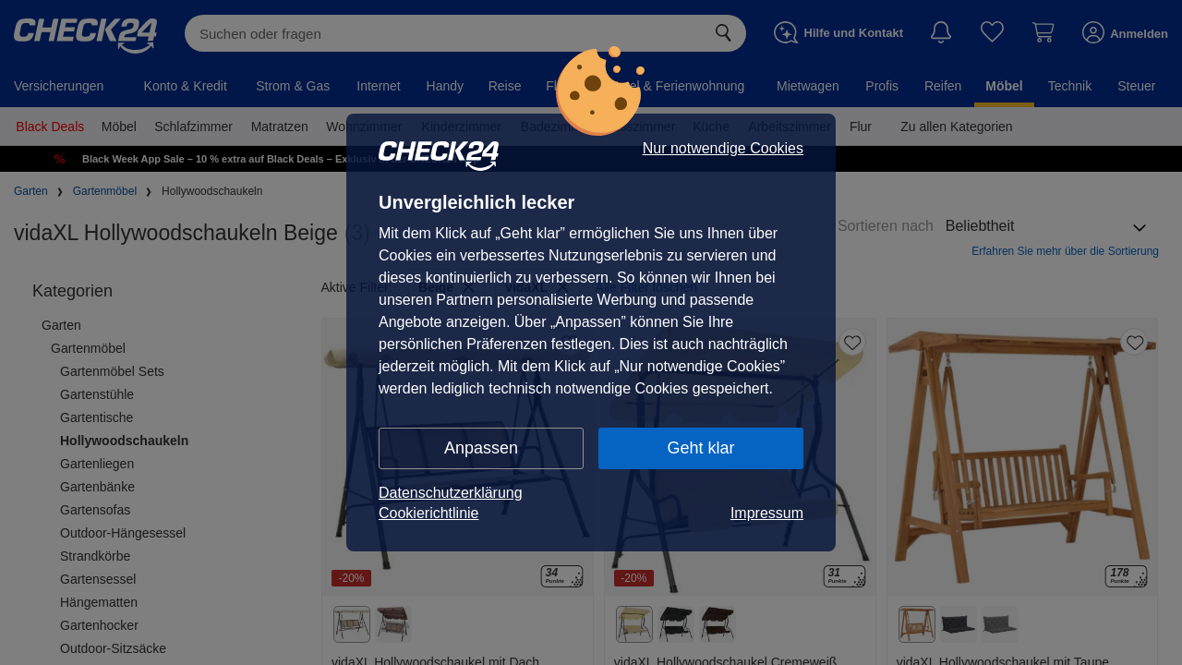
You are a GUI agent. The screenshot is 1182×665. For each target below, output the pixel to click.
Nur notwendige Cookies (723, 148)
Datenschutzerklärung (451, 493)
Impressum (766, 513)
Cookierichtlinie (429, 513)
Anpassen (481, 448)
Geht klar (700, 448)
